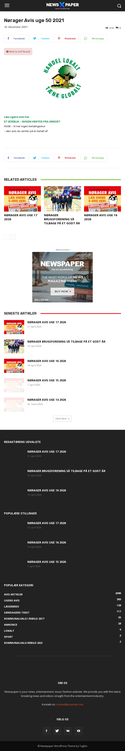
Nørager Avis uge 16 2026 (46, 361)
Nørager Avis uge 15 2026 (46, 380)
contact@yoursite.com (69, 704)
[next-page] (13, 236)
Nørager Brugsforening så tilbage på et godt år (62, 219)
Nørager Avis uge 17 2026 (46, 322)
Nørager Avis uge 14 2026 (46, 400)
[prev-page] (6, 236)
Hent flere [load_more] (62, 418)
